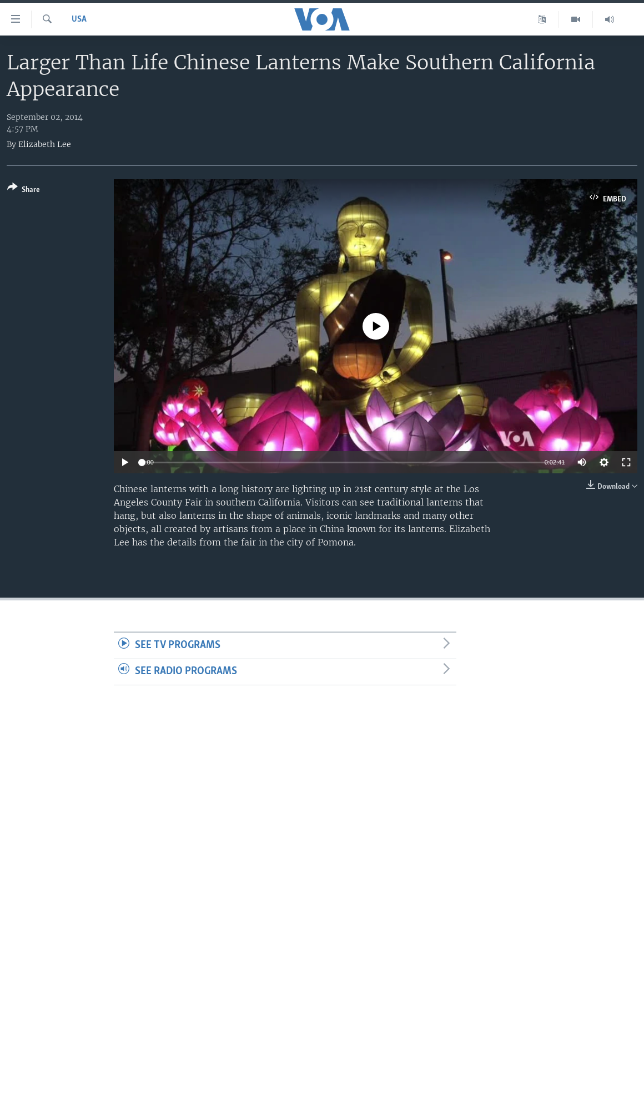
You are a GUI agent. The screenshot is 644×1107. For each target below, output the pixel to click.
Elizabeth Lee (44, 144)
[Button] (23, 190)
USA (79, 19)
